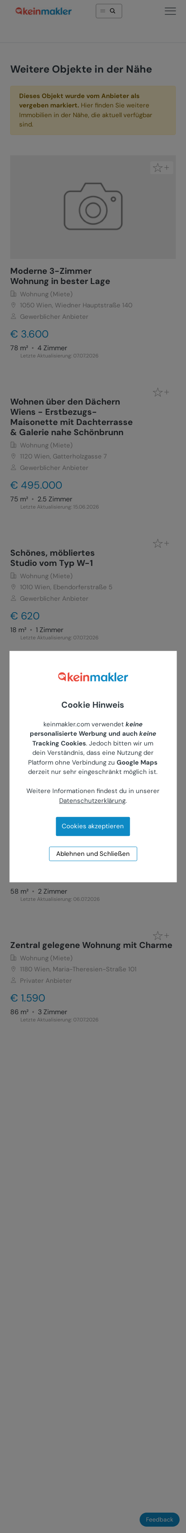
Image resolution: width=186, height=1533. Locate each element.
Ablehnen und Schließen (93, 853)
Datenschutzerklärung (92, 800)
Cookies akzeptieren (93, 826)
